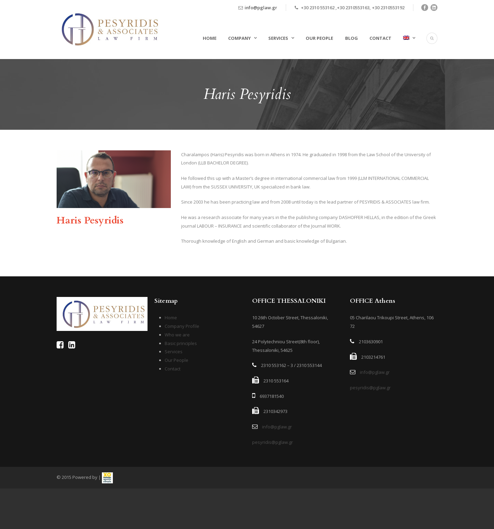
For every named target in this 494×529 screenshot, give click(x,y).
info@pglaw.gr (261, 7)
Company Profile (182, 326)
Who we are (177, 335)
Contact (380, 38)
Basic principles (181, 343)
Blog (351, 38)
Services (278, 38)
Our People (319, 38)
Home (209, 38)
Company (239, 38)
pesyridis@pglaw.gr (272, 442)
